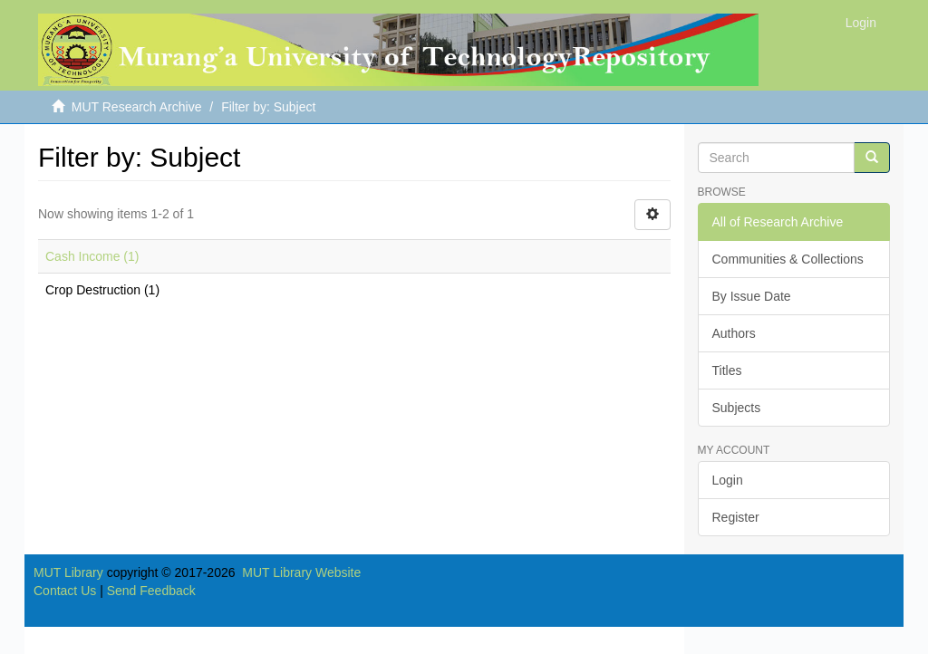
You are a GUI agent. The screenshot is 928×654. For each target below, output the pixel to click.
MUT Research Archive (137, 107)
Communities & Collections (788, 259)
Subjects (736, 407)
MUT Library (68, 572)
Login (727, 480)
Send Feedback (151, 590)
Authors (734, 333)
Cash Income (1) (92, 256)
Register (735, 517)
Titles (727, 370)
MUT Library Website (301, 572)
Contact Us (65, 590)
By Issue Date (751, 296)
